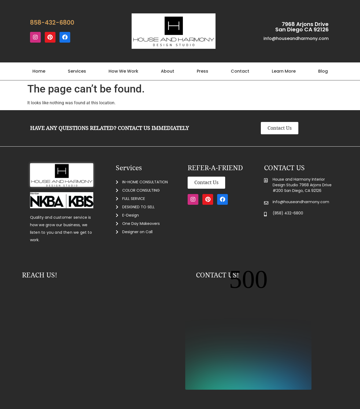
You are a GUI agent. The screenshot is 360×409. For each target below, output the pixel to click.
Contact (240, 71)
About (167, 71)
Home (38, 71)
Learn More (284, 71)
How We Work (123, 71)
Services (77, 71)
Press (202, 71)
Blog (323, 71)
